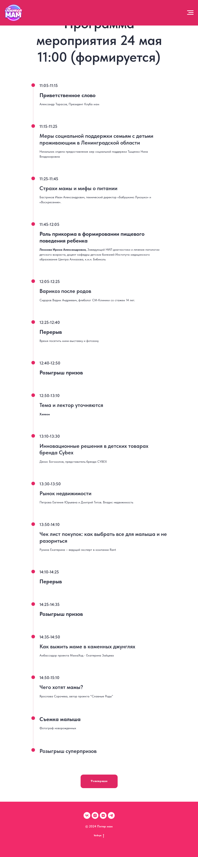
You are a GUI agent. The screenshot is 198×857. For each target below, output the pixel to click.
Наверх (99, 836)
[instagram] (95, 815)
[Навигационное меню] (190, 12)
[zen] (103, 815)
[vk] (87, 815)
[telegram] (111, 815)
